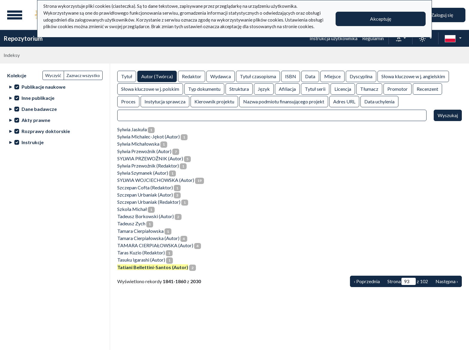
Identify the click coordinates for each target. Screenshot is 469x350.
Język (264, 88)
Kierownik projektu (214, 101)
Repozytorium (23, 38)
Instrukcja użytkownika (333, 38)
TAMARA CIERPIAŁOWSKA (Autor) (155, 245)
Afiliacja (287, 88)
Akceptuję (380, 19)
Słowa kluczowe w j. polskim (150, 88)
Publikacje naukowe (44, 87)
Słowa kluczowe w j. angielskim (413, 76)
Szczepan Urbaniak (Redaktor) (148, 202)
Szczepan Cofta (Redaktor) (145, 187)
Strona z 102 (407, 281)
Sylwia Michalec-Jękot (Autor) (148, 136)
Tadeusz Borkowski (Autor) (145, 216)
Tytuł (126, 76)
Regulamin (373, 38)
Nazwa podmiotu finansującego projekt (283, 101)
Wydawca (220, 76)
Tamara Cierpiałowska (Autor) (148, 238)
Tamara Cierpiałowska (140, 231)
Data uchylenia (379, 101)
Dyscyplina (361, 76)
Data (310, 76)
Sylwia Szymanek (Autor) (142, 173)
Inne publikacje (38, 98)
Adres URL (344, 101)
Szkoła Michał (132, 209)
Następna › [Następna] (447, 281)
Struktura (239, 88)
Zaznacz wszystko (83, 75)
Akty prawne (36, 120)
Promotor (397, 88)
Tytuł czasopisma (258, 76)
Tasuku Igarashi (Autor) (141, 259)
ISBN (290, 76)
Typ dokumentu (204, 88)
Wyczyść (53, 75)
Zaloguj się (442, 15)
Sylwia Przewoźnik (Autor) (144, 151)
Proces (128, 101)
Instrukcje (33, 142)
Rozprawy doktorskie (46, 131)
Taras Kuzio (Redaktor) (141, 252)
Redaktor (191, 76)
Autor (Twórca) (157, 76)
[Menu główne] (15, 15)
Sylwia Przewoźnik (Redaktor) (148, 165)
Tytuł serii (315, 88)
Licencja (342, 88)
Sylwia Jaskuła (132, 129)
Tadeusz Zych (131, 223)
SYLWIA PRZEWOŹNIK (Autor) (150, 158)
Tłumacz (369, 88)
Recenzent (427, 88)
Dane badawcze (39, 109)
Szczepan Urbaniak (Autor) (145, 194)
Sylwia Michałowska (138, 144)
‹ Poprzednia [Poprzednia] (367, 281)
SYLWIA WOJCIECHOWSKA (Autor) (155, 180)
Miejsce (332, 76)
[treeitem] (55, 86)
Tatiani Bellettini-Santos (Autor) (152, 267)
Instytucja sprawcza (164, 101)
